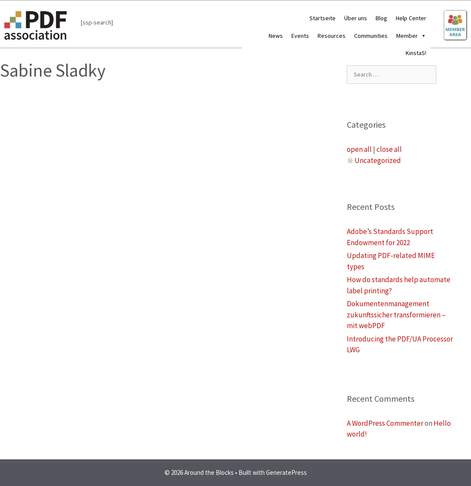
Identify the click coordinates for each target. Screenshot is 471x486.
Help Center (411, 18)
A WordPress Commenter (385, 423)
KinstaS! (416, 53)
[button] (422, 36)
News (276, 36)
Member (411, 36)
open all (359, 149)
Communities (371, 36)
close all (389, 149)
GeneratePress (286, 472)
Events (300, 36)
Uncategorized (378, 160)
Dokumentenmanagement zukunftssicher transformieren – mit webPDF (396, 314)
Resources (332, 36)
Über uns (355, 18)
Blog (381, 18)
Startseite (322, 18)
